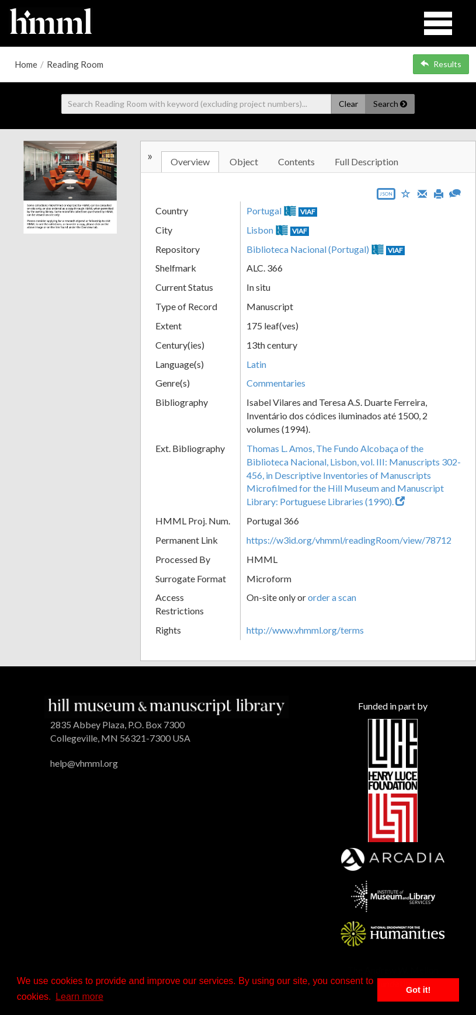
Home (26, 64)
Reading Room (75, 64)
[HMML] (166, 705)
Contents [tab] (296, 161)
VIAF (307, 211)
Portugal (264, 210)
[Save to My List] (406, 193)
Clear (348, 104)
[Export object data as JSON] (386, 196)
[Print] (438, 193)
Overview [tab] (190, 161)
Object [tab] (244, 161)
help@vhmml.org (84, 763)
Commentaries (275, 382)
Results (441, 64)
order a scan (332, 597)
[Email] (422, 193)
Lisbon (259, 229)
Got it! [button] (418, 990)
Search (390, 104)
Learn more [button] (79, 997)
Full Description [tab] (366, 161)
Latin (256, 364)
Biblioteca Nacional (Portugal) (307, 249)
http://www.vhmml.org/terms (305, 629)
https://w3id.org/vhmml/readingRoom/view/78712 (348, 539)
